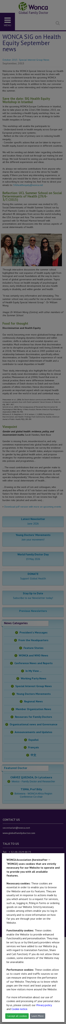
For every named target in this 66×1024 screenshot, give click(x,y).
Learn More (38, 1016)
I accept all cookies (17, 1016)
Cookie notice (19, 1009)
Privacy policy (44, 1005)
